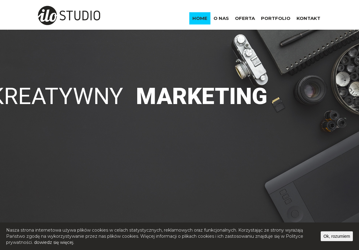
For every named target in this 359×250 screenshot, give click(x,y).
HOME (199, 18)
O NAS (221, 18)
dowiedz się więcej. (54, 242)
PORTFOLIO (275, 18)
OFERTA (245, 18)
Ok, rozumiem (336, 236)
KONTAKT (308, 18)
